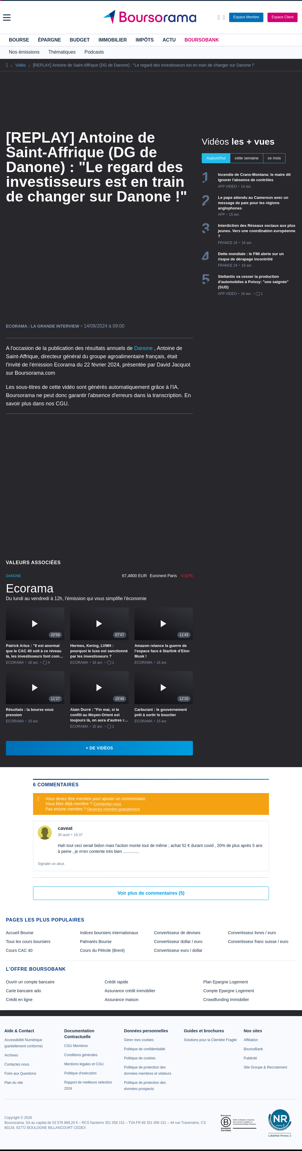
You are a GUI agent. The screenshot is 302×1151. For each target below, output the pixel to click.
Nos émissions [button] (24, 52)
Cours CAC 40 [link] (19, 950)
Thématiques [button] (62, 52)
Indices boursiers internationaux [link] (109, 932)
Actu (169, 39)
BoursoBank (202, 39)
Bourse (19, 39)
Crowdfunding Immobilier (226, 999)
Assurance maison (122, 999)
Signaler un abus (51, 864)
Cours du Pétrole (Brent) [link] (102, 950)
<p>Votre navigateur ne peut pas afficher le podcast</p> (99, 484)
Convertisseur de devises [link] (177, 932)
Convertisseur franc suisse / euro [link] (258, 941)
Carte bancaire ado (23, 990)
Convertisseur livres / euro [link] (252, 932)
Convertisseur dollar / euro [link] (178, 941)
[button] (7, 17)
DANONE (13, 576)
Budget (80, 39)
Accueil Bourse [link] (19, 932)
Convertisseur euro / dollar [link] (178, 950)
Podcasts (94, 52)
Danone (144, 348)
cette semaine (247, 158)
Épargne (49, 39)
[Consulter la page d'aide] (224, 17)
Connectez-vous (107, 804)
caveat (65, 828)
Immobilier (113, 39)
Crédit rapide (116, 982)
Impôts (145, 39)
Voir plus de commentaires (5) (150, 893)
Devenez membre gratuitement (113, 809)
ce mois (274, 158)
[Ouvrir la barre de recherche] (219, 17)
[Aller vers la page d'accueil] (152, 17)
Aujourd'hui (216, 158)
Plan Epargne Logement (225, 982)
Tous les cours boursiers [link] (28, 941)
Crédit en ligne (19, 999)
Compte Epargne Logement (228, 990)
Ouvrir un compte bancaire (30, 982)
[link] (11, 1055)
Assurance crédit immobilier (130, 990)
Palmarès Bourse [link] (95, 941)
